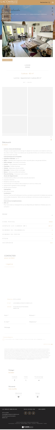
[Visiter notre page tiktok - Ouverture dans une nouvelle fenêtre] (33, 413)
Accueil (4, 14)
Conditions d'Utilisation (30, 358)
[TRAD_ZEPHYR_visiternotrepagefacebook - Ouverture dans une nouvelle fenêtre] (25, 413)
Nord (12, 14)
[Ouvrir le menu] (52, 2)
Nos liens (34, 424)
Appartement (23, 14)
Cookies (45, 424)
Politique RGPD (40, 424)
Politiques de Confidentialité (20, 358)
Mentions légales (24, 424)
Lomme (17, 14)
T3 (28, 14)
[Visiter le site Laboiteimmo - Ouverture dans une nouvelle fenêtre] (27, 427)
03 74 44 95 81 (17, 299)
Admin (30, 424)
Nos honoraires (11, 424)
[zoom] (14, 88)
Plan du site (17, 424)
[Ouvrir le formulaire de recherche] (45, 2)
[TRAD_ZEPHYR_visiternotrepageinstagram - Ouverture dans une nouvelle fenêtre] (29, 413)
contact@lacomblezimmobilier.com (22, 303)
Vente (8, 14)
